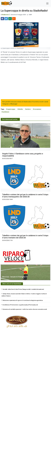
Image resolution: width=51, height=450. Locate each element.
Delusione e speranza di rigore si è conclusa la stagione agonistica (23, 300)
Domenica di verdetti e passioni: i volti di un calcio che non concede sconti (25, 309)
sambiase (6, 112)
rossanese (37, 109)
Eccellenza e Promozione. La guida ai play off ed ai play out (20, 305)
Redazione (5, 14)
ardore (28, 109)
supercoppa (11, 109)
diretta (20, 109)
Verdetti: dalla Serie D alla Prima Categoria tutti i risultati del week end (23, 289)
